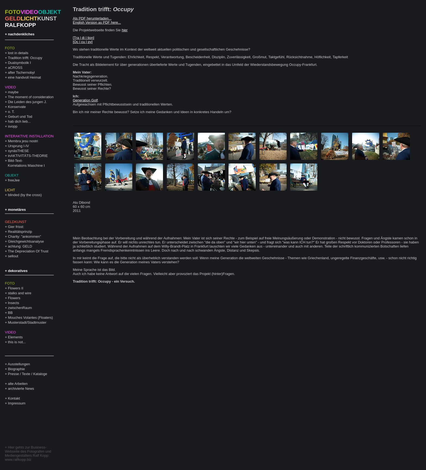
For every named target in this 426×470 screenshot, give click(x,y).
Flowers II (15, 288)
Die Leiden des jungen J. (27, 102)
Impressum (16, 403)
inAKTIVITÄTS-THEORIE (28, 156)
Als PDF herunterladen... (92, 18)
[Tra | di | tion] (83, 38)
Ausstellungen (19, 364)
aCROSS (15, 68)
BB (10, 313)
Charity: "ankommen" (24, 236)
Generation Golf (85, 100)
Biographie (16, 369)
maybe (13, 92)
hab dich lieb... (19, 121)
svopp (12, 126)
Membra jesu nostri (23, 141)
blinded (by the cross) (25, 195)
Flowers (14, 298)
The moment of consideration (31, 97)
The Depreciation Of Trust (28, 251)
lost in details (18, 53)
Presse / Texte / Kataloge (27, 374)
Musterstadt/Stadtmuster (27, 322)
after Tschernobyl (21, 72)
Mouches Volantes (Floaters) (30, 318)
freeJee (14, 180)
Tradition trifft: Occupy (25, 58)
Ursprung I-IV (18, 146)
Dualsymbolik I (19, 63)
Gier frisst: (16, 227)
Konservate (17, 107)
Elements (15, 337)
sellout (13, 256)
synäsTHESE (18, 151)
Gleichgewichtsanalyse (26, 241)
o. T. (11, 112)
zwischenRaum (20, 308)
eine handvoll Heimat (24, 77)
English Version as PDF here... (97, 22)
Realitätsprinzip (20, 232)
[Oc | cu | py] (83, 42)
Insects (13, 303)
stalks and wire (19, 293)
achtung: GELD (20, 246)
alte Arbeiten (17, 384)
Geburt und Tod (20, 117)
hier (125, 30)
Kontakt (14, 398)
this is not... (17, 342)
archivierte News (21, 388)
